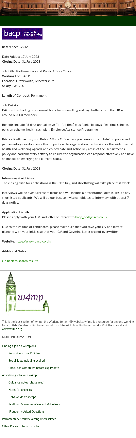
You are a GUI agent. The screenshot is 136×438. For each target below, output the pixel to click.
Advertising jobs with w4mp (19, 375)
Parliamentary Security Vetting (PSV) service (29, 419)
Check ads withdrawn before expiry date (30, 368)
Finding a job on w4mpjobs (19, 346)
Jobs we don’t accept (19, 397)
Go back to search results (20, 261)
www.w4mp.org (12, 329)
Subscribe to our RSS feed (21, 353)
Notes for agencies (17, 389)
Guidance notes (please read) (23, 382)
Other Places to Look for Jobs (20, 426)
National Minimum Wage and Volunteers (31, 404)
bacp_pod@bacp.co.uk (91, 217)
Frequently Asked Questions (23, 411)
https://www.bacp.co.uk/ (33, 241)
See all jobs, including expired (23, 360)
